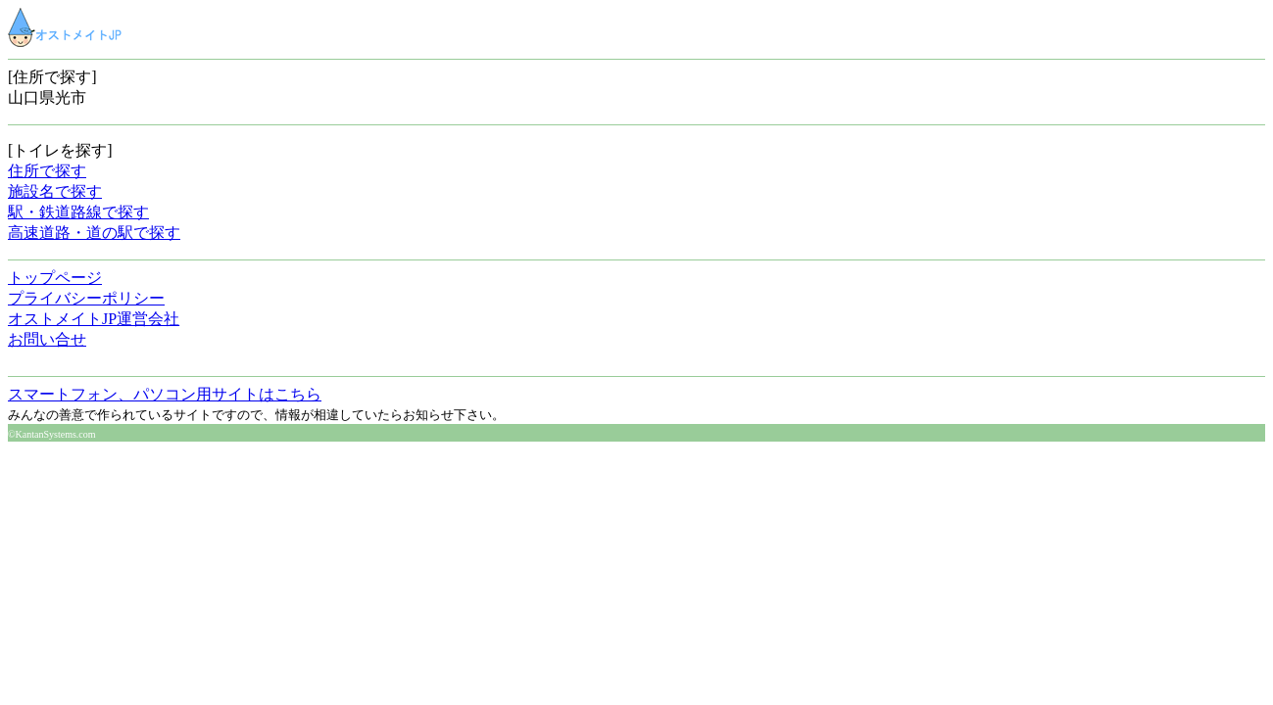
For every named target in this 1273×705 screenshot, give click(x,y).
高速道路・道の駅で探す (94, 232)
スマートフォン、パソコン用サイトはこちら (164, 394)
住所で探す (47, 171)
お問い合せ (47, 339)
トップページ (55, 277)
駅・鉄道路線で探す (78, 212)
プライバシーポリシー (86, 298)
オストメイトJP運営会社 (93, 318)
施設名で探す (55, 191)
